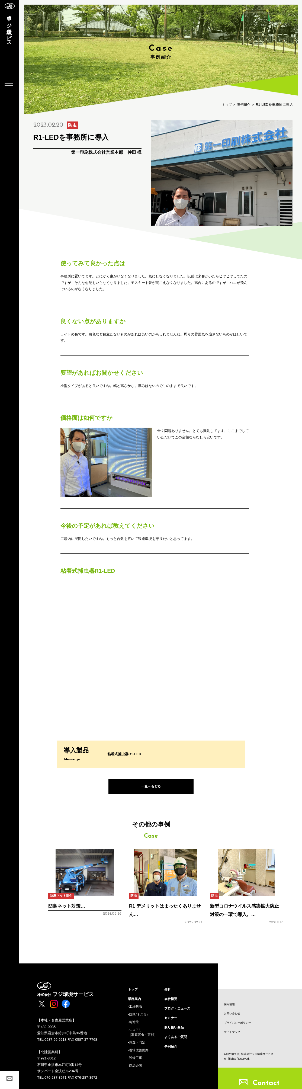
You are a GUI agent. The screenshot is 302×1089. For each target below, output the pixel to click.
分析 (167, 991)
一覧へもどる (151, 787)
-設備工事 (135, 1063)
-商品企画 (135, 1071)
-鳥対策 (134, 1025)
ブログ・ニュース (178, 1010)
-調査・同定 (137, 1047)
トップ (225, 105)
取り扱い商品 (174, 1030)
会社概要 (171, 1001)
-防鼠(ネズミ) (138, 1017)
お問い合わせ (233, 1013)
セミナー (171, 1020)
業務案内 (135, 1001)
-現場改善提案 (139, 1055)
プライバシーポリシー (239, 1023)
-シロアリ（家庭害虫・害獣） (144, 1036)
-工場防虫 (135, 1009)
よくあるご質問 (176, 1040)
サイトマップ (233, 1032)
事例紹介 (243, 105)
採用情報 (230, 1003)
